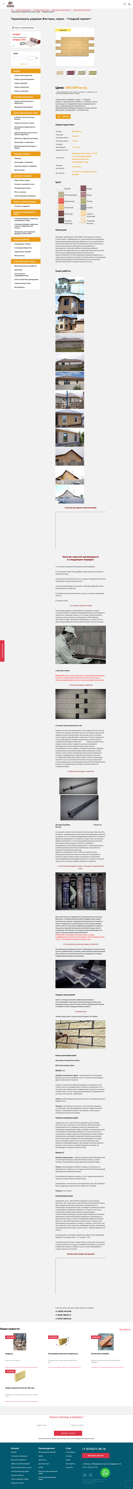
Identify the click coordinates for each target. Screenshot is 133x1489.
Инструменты (19, 287)
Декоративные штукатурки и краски (25, 147)
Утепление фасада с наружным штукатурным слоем (26, 219)
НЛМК (40, 1469)
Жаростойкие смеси (22, 180)
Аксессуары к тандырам (23, 162)
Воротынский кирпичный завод (47, 1474)
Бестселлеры (19, 170)
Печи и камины (20, 192)
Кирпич (17, 71)
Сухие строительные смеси (26, 113)
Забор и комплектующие (25, 202)
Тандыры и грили (21, 154)
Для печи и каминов (23, 176)
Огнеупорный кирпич (22, 188)
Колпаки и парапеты (22, 206)
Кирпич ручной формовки (24, 79)
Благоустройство (21, 239)
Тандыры (17, 158)
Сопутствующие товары (25, 261)
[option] (26, 40)
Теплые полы (19, 256)
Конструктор (70, 1466)
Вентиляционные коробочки (25, 266)
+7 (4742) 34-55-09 (63, 1313)
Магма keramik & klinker (47, 1454)
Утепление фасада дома (20, 1473)
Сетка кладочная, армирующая (26, 279)
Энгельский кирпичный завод (47, 1480)
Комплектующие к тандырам (25, 166)
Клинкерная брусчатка (23, 248)
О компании (70, 1454)
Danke (40, 1458)
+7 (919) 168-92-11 (63, 1316)
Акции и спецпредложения (24, 28)
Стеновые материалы (23, 97)
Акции (68, 1462)
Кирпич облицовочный (23, 75)
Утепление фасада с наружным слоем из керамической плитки (26, 226)
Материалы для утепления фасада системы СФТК (24, 233)
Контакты (69, 1469)
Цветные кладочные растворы (26, 138)
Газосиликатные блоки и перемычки (24, 102)
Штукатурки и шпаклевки (24, 142)
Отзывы (69, 1458)
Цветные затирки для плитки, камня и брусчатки (26, 133)
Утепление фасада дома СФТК (25, 213)
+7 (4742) (94, 1450)
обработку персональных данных (85, 1440)
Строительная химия (22, 283)
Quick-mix (42, 1462)
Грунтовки (18, 270)
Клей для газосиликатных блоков (24, 118)
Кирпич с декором (21, 91)
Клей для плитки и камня (24, 123)
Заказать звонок (68, 1435)
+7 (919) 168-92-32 (63, 1320)
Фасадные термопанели (23, 107)
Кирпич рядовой (20, 83)
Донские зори (43, 1466)
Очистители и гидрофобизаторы (21, 274)
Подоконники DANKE (22, 252)
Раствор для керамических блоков (24, 128)
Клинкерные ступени (22, 244)
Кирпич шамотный (21, 87)
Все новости (124, 1330)
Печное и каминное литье (24, 184)
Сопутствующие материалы (25, 196)
